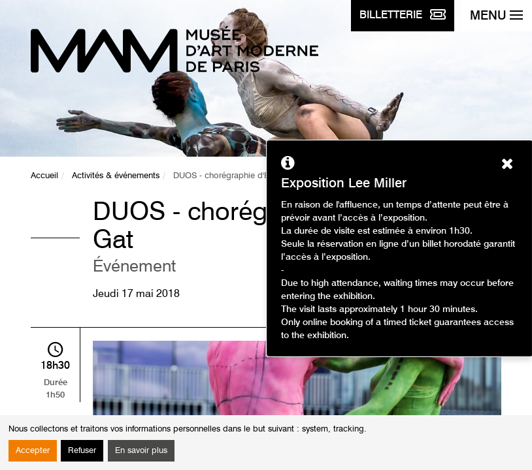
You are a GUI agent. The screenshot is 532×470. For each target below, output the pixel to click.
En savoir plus (141, 450)
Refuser (82, 450)
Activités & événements (115, 176)
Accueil (44, 176)
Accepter (33, 450)
